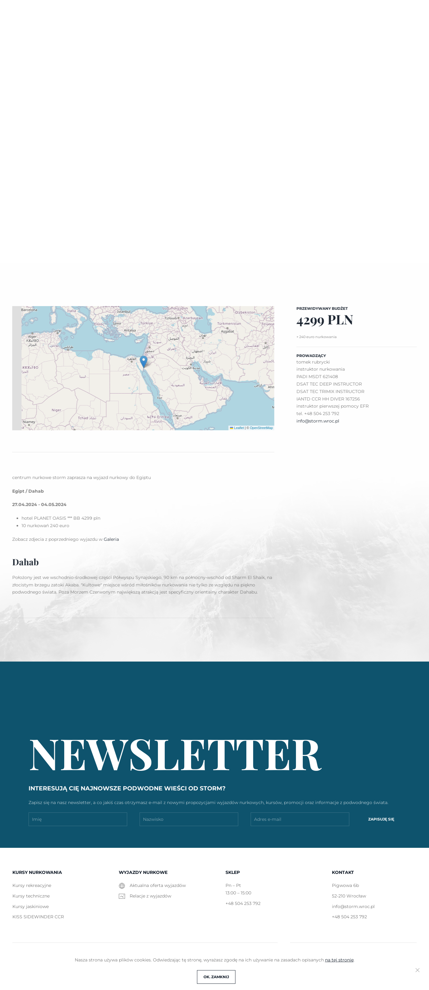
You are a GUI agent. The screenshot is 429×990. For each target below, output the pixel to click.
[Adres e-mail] (300, 819)
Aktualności (111, 38)
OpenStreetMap (259, 428)
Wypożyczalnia (232, 38)
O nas (309, 38)
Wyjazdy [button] (185, 38)
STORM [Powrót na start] (31, 38)
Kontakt (343, 38)
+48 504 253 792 (394, 16)
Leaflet (236, 428)
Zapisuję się (381, 819)
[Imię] (78, 819)
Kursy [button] (150, 38)
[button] (372, 38)
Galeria (277, 38)
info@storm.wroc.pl (334, 16)
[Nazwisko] (189, 819)
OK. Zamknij (216, 976)
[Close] (417, 970)
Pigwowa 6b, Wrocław (266, 16)
